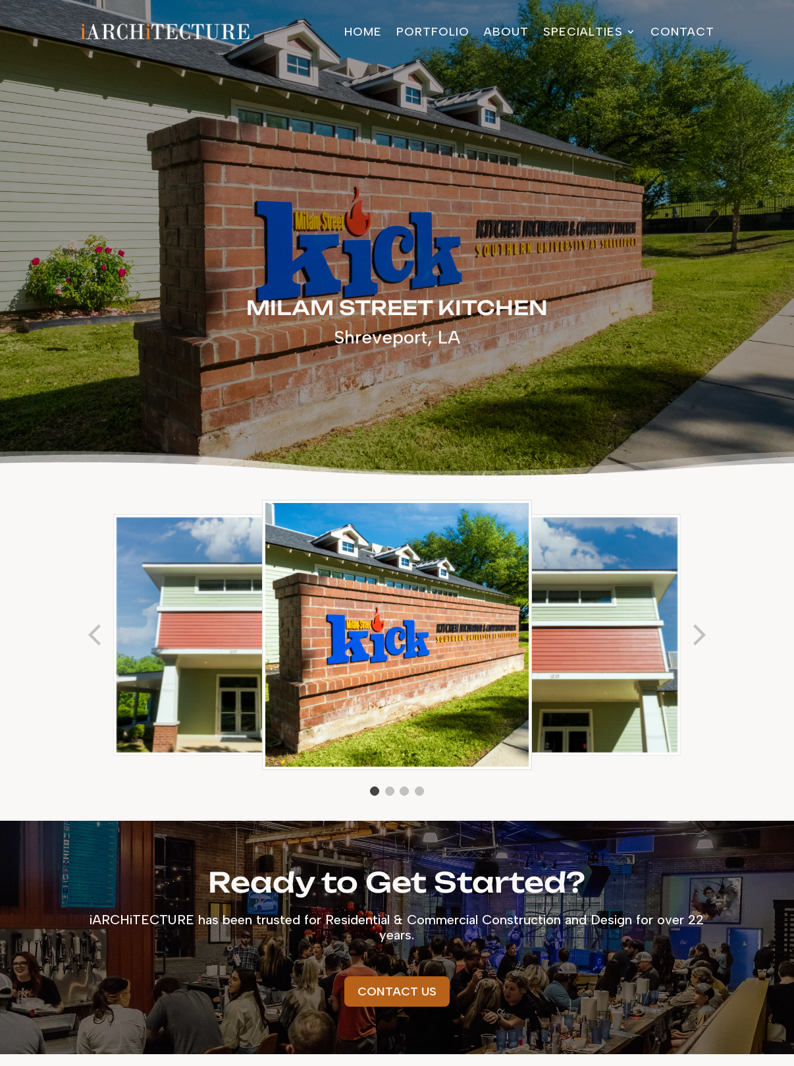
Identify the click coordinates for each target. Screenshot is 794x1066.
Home (363, 31)
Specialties (583, 31)
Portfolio (432, 31)
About (506, 31)
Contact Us (397, 991)
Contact (682, 31)
